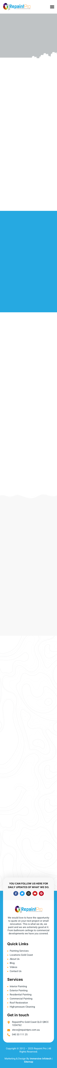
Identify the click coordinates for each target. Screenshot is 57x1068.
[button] (52, 6)
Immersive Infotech (40, 1058)
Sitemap (28, 1062)
